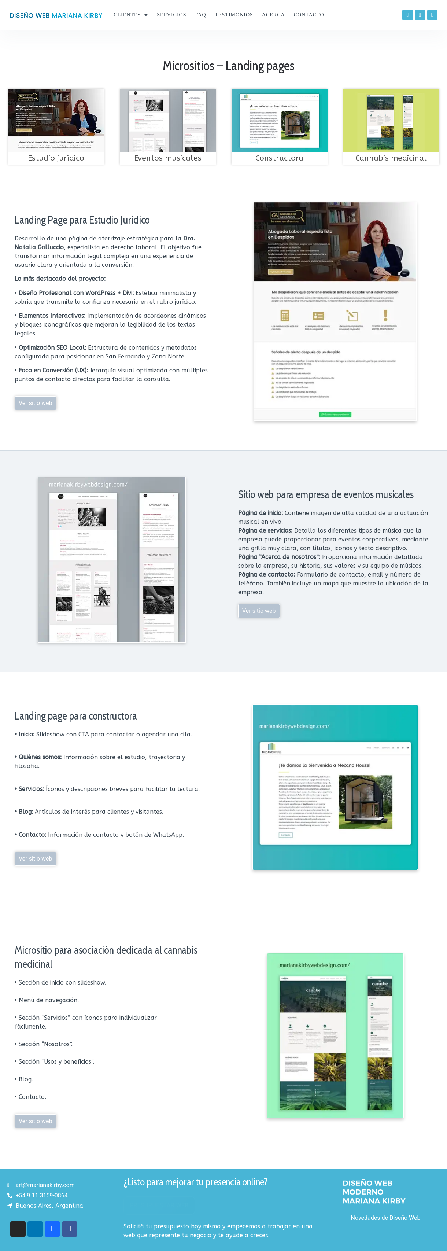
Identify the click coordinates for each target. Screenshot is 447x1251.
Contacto (309, 15)
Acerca (273, 15)
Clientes (131, 15)
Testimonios (234, 15)
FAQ (200, 15)
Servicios (171, 15)
